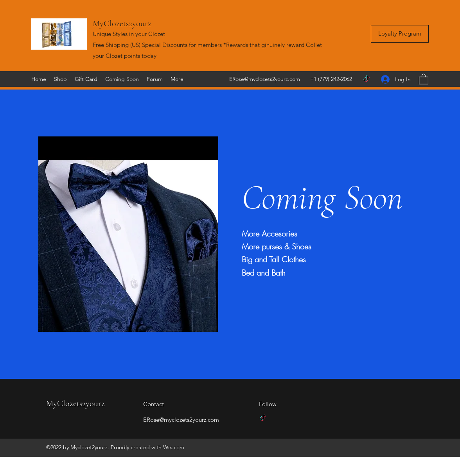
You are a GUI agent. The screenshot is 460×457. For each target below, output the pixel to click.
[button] (423, 78)
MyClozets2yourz (122, 23)
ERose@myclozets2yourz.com (264, 78)
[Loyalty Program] (400, 34)
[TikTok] (366, 79)
